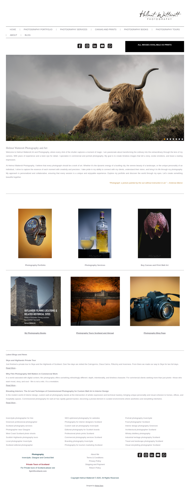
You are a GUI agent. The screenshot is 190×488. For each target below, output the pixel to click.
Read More (10, 368)
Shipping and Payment (95, 464)
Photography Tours (168, 29)
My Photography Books (35, 333)
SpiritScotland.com (38, 471)
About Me (95, 454)
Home (13, 29)
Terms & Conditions (95, 457)
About (13, 35)
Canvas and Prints (105, 29)
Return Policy (95, 468)
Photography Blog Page (155, 333)
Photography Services (73, 29)
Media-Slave (99, 486)
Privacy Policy (95, 461)
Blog (28, 35)
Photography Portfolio (38, 29)
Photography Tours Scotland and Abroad (95, 333)
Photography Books (136, 29)
